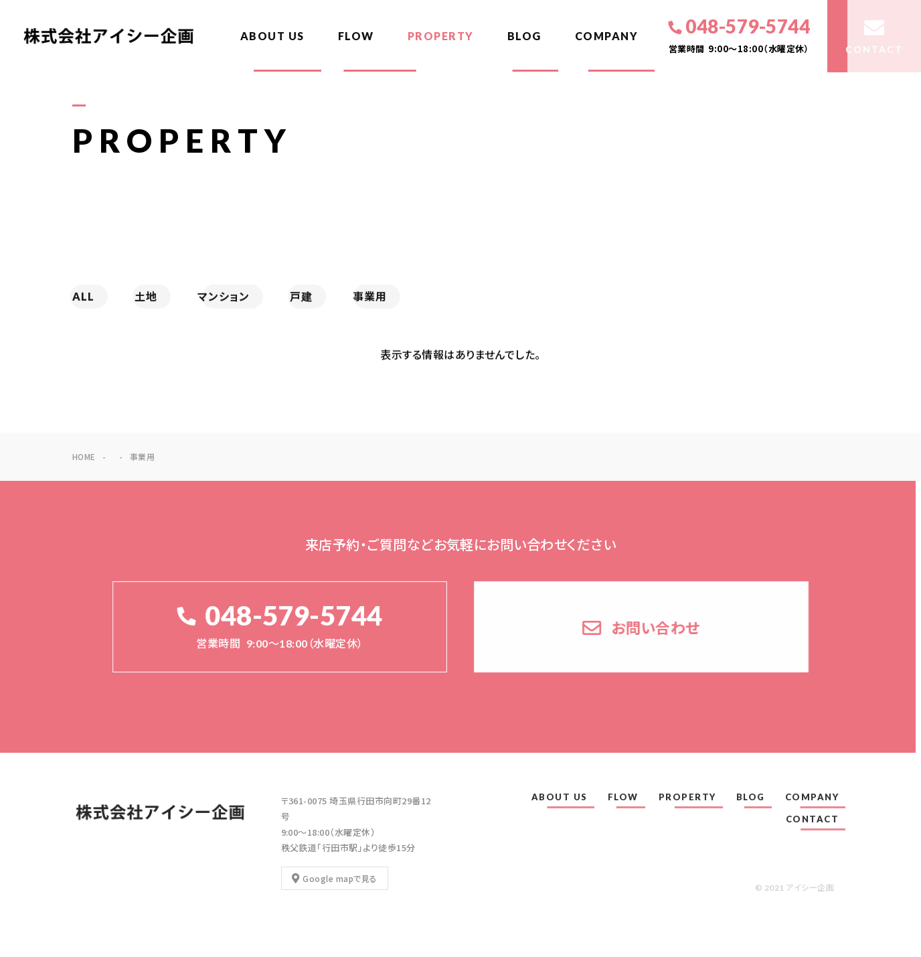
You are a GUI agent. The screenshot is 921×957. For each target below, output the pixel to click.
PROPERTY (441, 35)
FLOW (356, 35)
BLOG (524, 35)
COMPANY (607, 35)
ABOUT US (272, 35)
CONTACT (812, 819)
